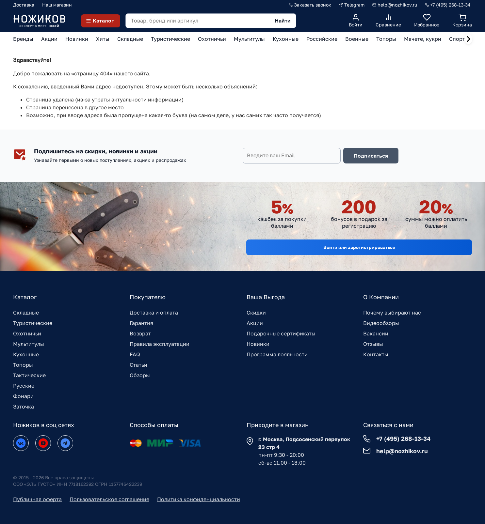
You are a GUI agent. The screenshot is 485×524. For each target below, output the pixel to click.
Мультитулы (28, 344)
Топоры (23, 365)
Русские (23, 385)
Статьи (138, 365)
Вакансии (375, 333)
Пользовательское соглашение (109, 499)
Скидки (256, 312)
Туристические (32, 323)
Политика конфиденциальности (198, 499)
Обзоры (140, 375)
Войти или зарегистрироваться (359, 247)
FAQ (135, 354)
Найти (283, 20)
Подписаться (371, 155)
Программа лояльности (277, 354)
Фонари (23, 396)
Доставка (23, 5)
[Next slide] (468, 39)
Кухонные (26, 354)
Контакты (375, 354)
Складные (26, 312)
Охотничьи (27, 333)
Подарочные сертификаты (281, 333)
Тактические (29, 375)
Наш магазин (57, 5)
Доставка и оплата (154, 312)
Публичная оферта (37, 499)
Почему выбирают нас (392, 312)
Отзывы (373, 344)
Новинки (258, 344)
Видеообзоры (381, 323)
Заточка (23, 406)
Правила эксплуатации (159, 344)
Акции (255, 323)
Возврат (140, 333)
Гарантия (141, 323)
